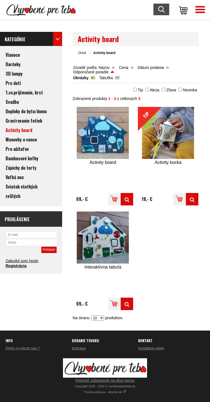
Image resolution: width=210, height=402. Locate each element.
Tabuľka (106, 78)
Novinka (190, 90)
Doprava (78, 348)
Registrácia (16, 266)
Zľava (171, 90)
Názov (104, 67)
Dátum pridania (151, 67)
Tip (140, 90)
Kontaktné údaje (151, 348)
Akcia (154, 90)
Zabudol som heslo (22, 261)
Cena (123, 67)
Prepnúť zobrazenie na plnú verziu (105, 380)
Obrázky (80, 78)
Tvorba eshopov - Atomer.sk (105, 392)
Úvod (82, 53)
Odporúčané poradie (91, 72)
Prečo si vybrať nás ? (23, 348)
